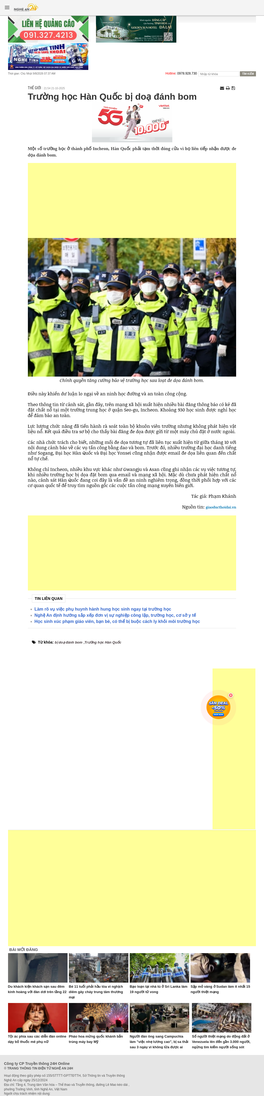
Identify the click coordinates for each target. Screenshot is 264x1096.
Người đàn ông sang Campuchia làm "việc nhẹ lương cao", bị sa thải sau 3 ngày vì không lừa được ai (159, 1041)
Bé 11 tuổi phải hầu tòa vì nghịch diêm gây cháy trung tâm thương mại (96, 991)
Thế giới (34, 88)
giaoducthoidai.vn (221, 507)
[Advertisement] (132, 200)
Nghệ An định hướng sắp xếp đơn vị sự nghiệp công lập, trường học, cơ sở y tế (115, 615)
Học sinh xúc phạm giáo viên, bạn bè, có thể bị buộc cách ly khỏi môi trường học (117, 621)
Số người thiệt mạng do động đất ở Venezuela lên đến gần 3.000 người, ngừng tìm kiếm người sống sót (221, 1041)
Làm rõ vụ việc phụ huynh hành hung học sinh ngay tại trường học (103, 609)
